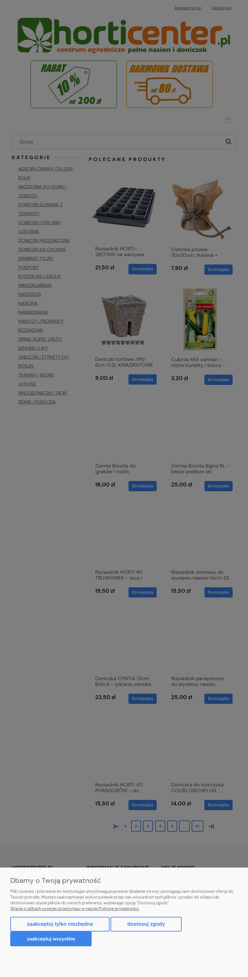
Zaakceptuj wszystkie (51, 938)
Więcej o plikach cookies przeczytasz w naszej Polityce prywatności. (74, 908)
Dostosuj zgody (146, 924)
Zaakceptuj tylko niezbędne (60, 924)
